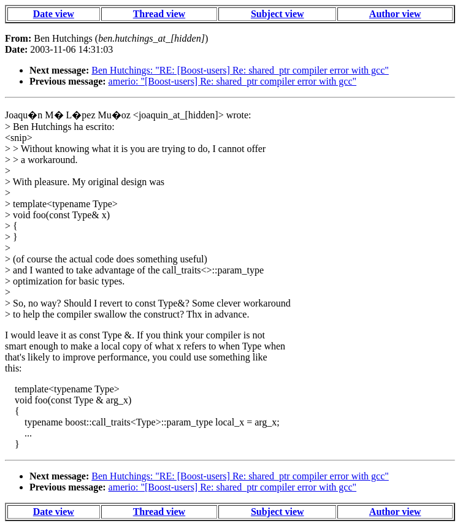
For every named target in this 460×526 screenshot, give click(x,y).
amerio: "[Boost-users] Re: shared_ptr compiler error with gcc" (233, 81)
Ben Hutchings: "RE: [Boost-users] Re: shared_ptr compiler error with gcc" (240, 70)
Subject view (277, 14)
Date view (53, 14)
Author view (395, 14)
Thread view (159, 14)
